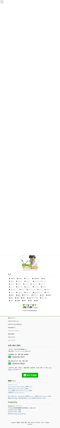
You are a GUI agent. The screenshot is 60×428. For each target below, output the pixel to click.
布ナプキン (26, 295)
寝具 (19, 295)
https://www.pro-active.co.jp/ (18, 413)
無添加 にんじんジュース (41, 396)
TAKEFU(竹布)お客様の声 (15, 324)
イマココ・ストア (19, 351)
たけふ (12, 281)
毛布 (11, 298)
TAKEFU (12, 278)
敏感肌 (49, 295)
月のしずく (14, 396)
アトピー (20, 281)
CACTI (44, 398)
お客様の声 (36, 278)
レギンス (20, 292)
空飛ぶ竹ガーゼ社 (33, 298)
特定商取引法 (11, 327)
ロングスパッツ (38, 292)
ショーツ (42, 284)
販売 (25, 300)
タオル (44, 287)
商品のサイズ (11, 318)
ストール (20, 287)
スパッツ (28, 287)
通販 (37, 300)
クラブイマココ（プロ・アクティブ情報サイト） (20, 386)
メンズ (12, 292)
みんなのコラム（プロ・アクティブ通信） (18, 388)
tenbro (20, 278)
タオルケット (13, 289)
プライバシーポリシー (14, 331)
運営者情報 (11, 334)
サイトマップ (11, 340)
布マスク (35, 295)
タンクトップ (31, 289)
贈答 (31, 300)
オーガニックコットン (40, 281)
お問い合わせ (11, 337)
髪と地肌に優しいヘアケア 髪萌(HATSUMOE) (30, 398)
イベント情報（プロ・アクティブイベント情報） (20, 390)
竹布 (11, 300)
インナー (28, 281)
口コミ (48, 292)
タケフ (23, 289)
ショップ (34, 284)
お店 (44, 278)
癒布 (24, 298)
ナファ (40, 289)
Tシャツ (28, 278)
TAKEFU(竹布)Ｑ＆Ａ (13, 321)
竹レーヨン (44, 298)
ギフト (19, 284)
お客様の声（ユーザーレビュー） (16, 392)
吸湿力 (12, 295)
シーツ (12, 287)
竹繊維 (18, 300)
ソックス (36, 287)
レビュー (28, 292)
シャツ (26, 284)
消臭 (18, 298)
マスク (48, 289)
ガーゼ (12, 284)
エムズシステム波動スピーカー (26, 396)
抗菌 (42, 295)
